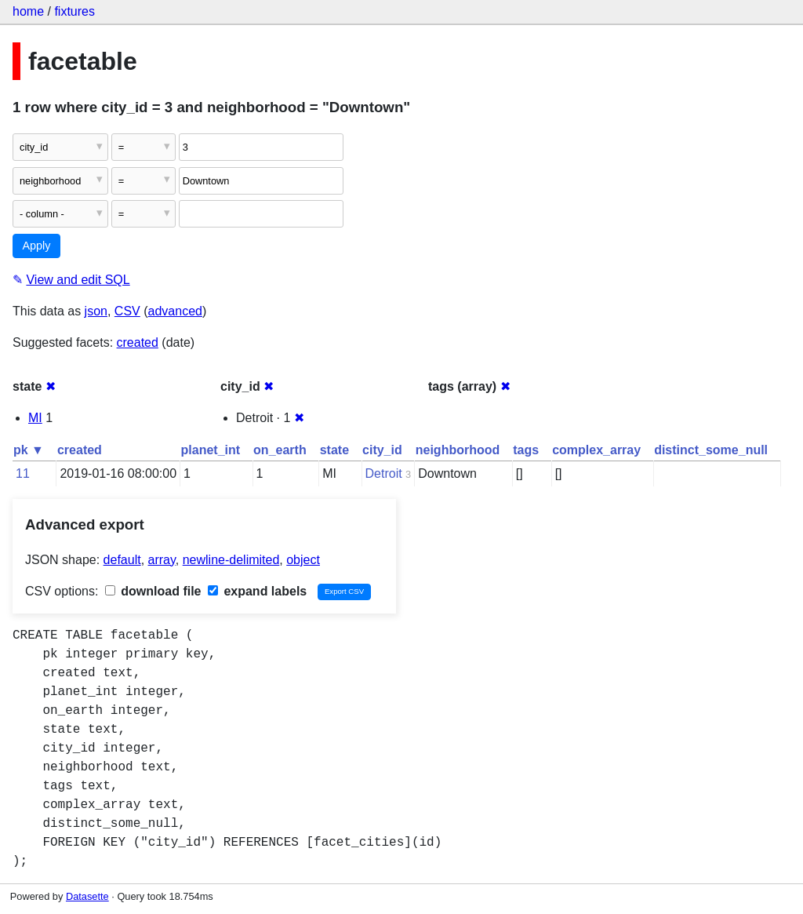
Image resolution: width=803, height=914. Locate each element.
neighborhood (458, 450)
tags (526, 450)
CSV (127, 311)
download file (153, 591)
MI (35, 417)
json (96, 311)
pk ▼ (28, 450)
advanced (175, 311)
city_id (382, 450)
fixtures (74, 11)
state (334, 450)
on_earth (280, 450)
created (137, 342)
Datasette (87, 896)
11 (23, 473)
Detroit (383, 473)
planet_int (211, 450)
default (122, 559)
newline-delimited (231, 559)
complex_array (596, 450)
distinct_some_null (711, 450)
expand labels (257, 591)
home (28, 11)
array (162, 559)
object (303, 559)
